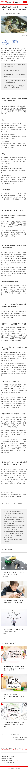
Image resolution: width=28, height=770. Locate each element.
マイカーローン (6, 40)
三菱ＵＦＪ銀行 (18, 2)
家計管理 (15, 42)
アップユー (16, 748)
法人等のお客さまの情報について (10, 760)
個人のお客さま (9, 748)
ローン (21, 748)
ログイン (25, 2)
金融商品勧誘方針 (5, 755)
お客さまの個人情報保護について (9, 758)
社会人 (15, 40)
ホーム (2, 748)
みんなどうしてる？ (7, 44)
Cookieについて (5, 764)
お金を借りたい (6, 42)
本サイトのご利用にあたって (8, 762)
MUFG (8, 2)
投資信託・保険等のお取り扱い (8, 756)
